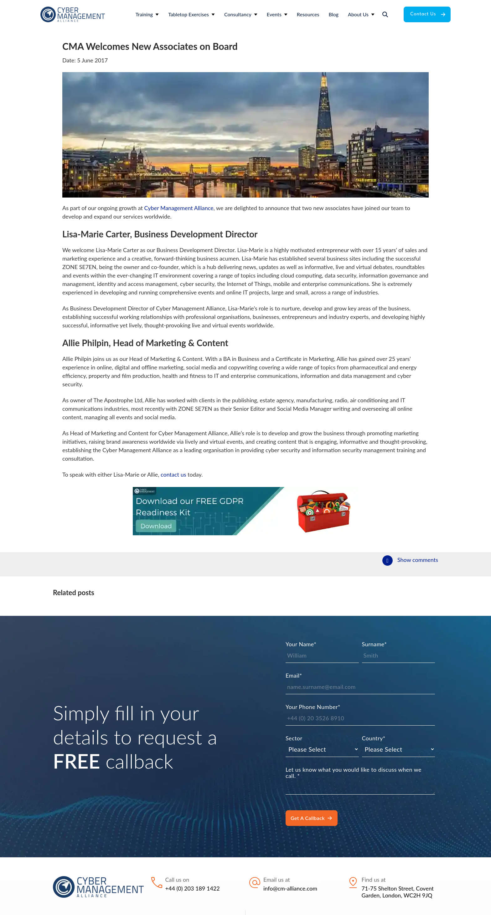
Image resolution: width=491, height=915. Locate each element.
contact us (173, 474)
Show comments (417, 559)
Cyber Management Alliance (179, 207)
